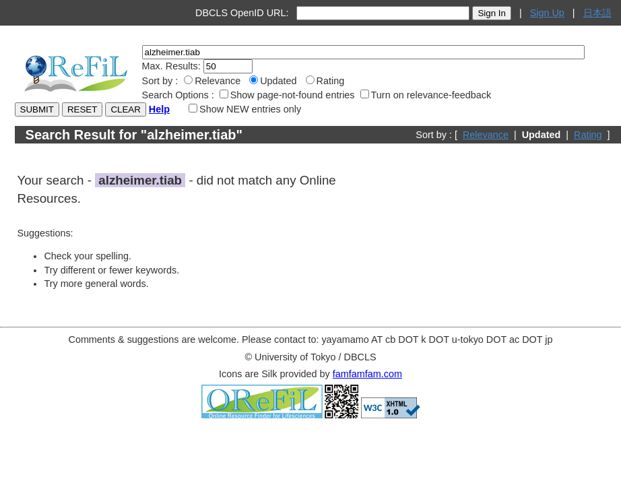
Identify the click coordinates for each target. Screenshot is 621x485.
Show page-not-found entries (287, 95)
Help (159, 109)
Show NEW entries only (245, 109)
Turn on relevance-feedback (426, 95)
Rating (588, 134)
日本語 (597, 12)
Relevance (486, 134)
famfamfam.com (367, 373)
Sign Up (547, 12)
